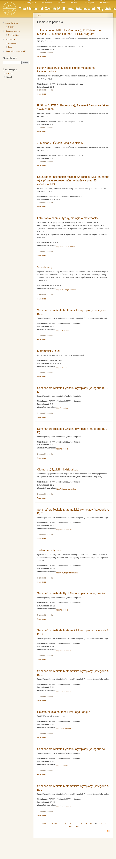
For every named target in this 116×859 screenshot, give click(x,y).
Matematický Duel (48, 350)
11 (76, 824)
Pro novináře (105, 3)
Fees (10, 47)
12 (81, 824)
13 (86, 824)
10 (70, 824)
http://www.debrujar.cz (65, 728)
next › (71, 827)
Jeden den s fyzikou (49, 550)
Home (39, 15)
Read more (41, 56)
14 (91, 824)
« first (44, 824)
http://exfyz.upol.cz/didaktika (67, 573)
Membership (10, 39)
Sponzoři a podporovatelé (16, 51)
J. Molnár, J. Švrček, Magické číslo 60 (60, 143)
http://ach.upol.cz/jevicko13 (66, 247)
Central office (13, 35)
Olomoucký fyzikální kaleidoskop (57, 469)
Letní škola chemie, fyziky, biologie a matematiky (67, 218)
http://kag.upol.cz (63, 368)
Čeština (9, 74)
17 (106, 824)
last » (78, 827)
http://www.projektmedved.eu (67, 290)
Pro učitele (61, 3)
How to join (12, 43)
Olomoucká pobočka (45, 52)
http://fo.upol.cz (62, 408)
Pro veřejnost (89, 3)
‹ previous (53, 824)
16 (101, 824)
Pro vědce (74, 3)
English (9, 77)
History (11, 27)
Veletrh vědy (45, 267)
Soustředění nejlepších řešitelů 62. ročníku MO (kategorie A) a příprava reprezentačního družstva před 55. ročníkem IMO (73, 180)
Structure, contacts (13, 31)
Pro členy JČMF (30, 3)
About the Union (12, 23)
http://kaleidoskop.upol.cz (66, 489)
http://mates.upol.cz (63, 330)
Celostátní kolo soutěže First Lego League (63, 711)
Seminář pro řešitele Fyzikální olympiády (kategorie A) (71, 593)
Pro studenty (47, 3)
